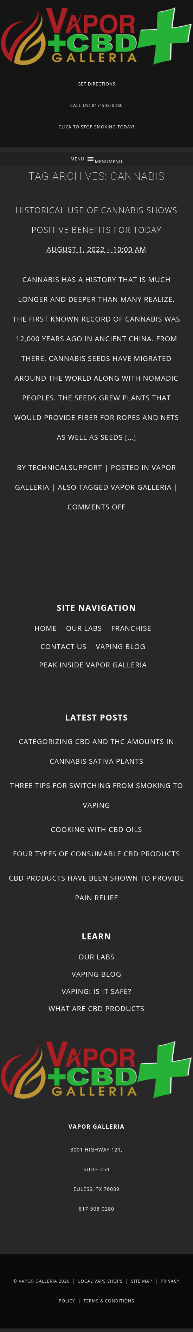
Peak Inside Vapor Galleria (93, 665)
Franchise (131, 628)
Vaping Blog (120, 646)
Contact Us (63, 646)
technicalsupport (65, 467)
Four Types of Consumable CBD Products (96, 853)
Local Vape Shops (100, 1281)
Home (45, 628)
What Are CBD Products (96, 1008)
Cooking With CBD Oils (96, 829)
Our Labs (84, 628)
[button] (109, 162)
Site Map (141, 1281)
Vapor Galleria (141, 487)
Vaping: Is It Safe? (96, 991)
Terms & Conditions (109, 1301)
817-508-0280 (96, 1208)
